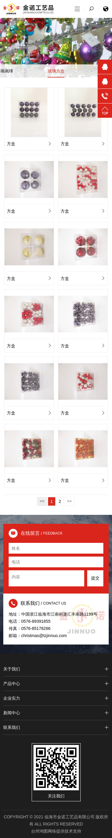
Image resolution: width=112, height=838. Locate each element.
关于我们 (56, 669)
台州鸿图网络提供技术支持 (56, 831)
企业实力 (56, 698)
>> (69, 501)
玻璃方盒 (56, 71)
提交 (95, 578)
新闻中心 (56, 713)
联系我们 (56, 727)
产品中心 (56, 683)
